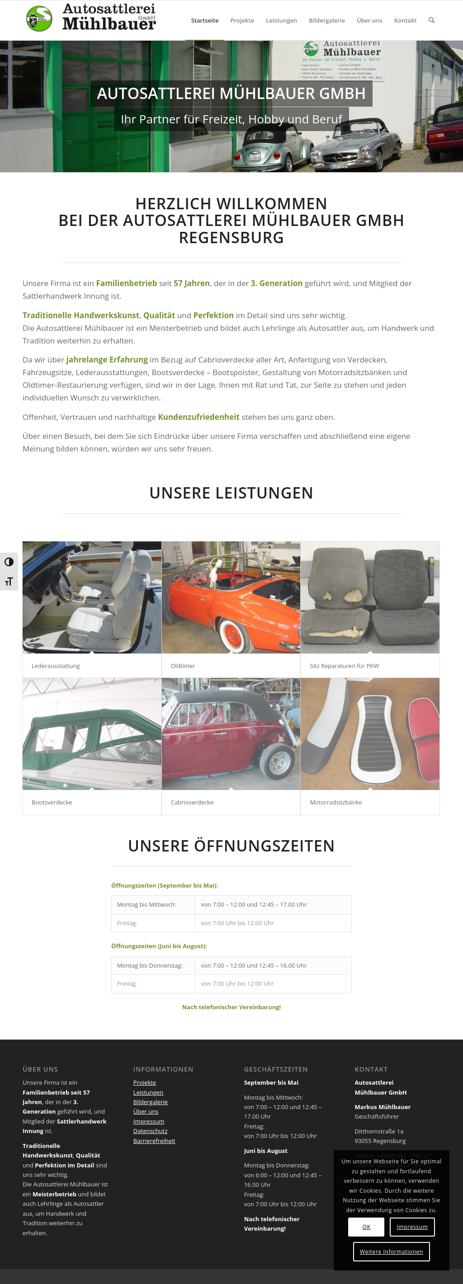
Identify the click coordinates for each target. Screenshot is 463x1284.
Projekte (144, 1082)
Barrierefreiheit (154, 1141)
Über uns (146, 1111)
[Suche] (431, 20)
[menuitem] (205, 20)
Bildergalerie (150, 1102)
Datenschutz (150, 1131)
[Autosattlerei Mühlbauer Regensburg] (90, 20)
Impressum (149, 1121)
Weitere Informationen (391, 1252)
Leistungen (148, 1092)
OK (366, 1227)
